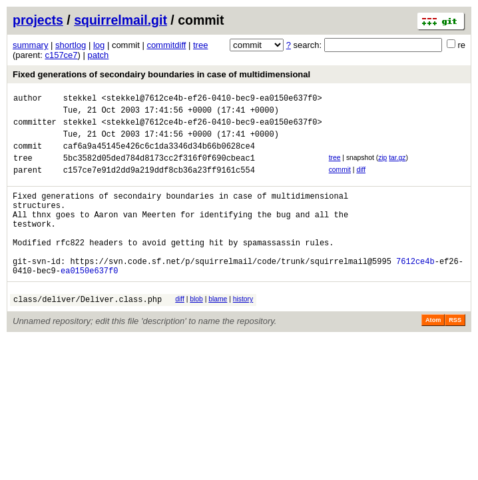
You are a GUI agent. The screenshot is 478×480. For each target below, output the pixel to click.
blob (196, 331)
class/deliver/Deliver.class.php (87, 333)
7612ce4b (415, 291)
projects (38, 20)
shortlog (70, 45)
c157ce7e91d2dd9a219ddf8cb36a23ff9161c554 (159, 183)
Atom (433, 354)
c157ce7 (61, 55)
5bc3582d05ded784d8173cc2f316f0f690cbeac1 (159, 169)
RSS (455, 354)
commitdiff (166, 45)
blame (217, 331)
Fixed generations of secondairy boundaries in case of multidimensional (161, 74)
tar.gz (397, 167)
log (99, 45)
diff (360, 181)
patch (98, 55)
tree (200, 45)
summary (30, 45)
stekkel (80, 99)
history (243, 331)
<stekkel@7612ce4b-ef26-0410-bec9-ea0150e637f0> (211, 99)
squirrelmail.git (120, 20)
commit (340, 181)
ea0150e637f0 (89, 302)
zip (382, 167)
